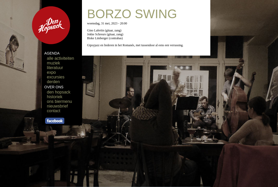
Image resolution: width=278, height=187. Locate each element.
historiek (54, 97)
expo (51, 72)
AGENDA (52, 53)
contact (53, 111)
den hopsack (59, 92)
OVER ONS (54, 87)
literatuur (55, 67)
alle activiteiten (60, 58)
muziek (53, 63)
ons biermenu (59, 101)
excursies (56, 77)
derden (53, 81)
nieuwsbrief (57, 106)
